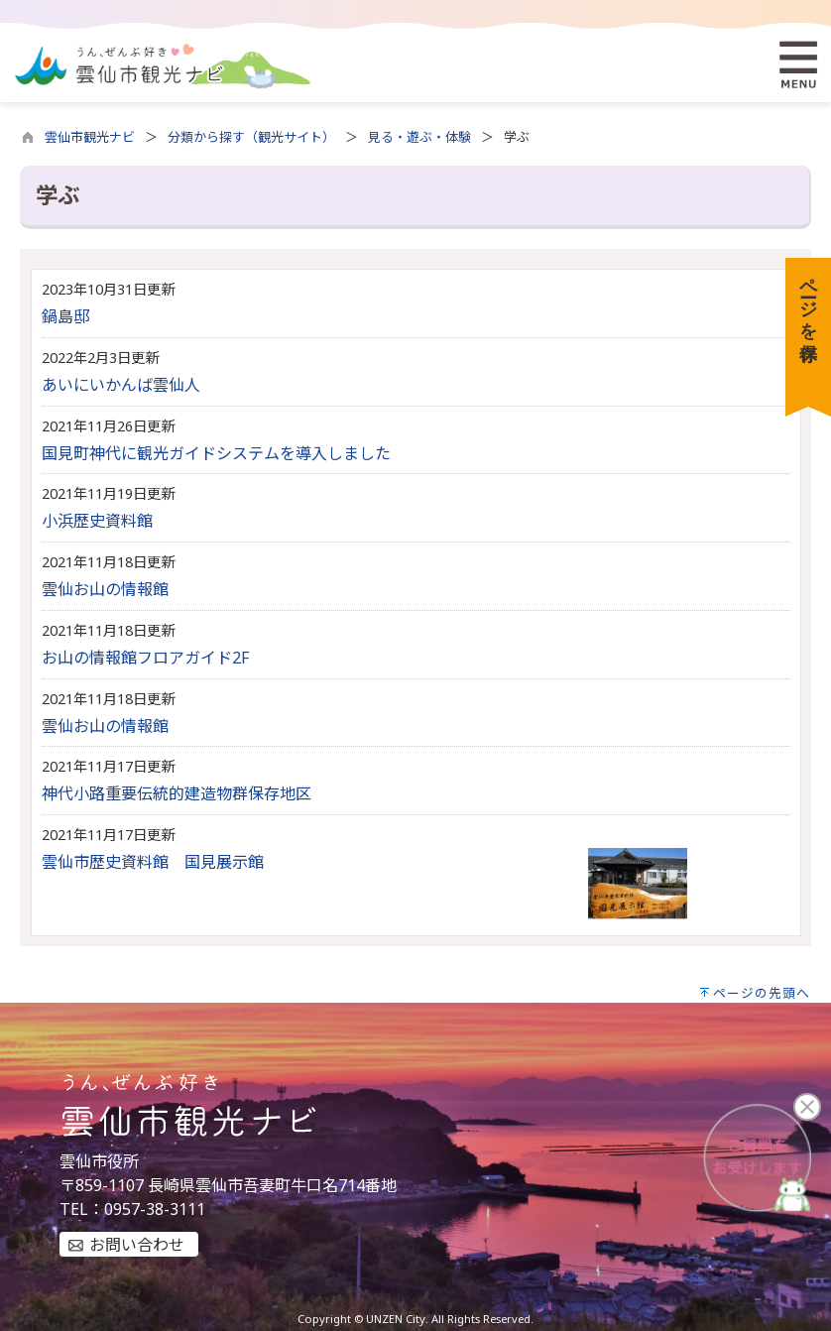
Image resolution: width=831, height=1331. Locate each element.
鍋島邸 (65, 316)
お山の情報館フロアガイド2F (145, 657)
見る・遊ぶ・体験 (419, 137)
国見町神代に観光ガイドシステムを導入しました (216, 453)
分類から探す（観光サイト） (251, 137)
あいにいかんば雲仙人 (121, 385)
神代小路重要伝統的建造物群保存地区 (176, 793)
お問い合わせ (136, 1245)
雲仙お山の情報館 (105, 589)
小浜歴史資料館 (97, 521)
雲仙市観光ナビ (90, 137)
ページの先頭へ (761, 993)
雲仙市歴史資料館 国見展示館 (153, 862)
